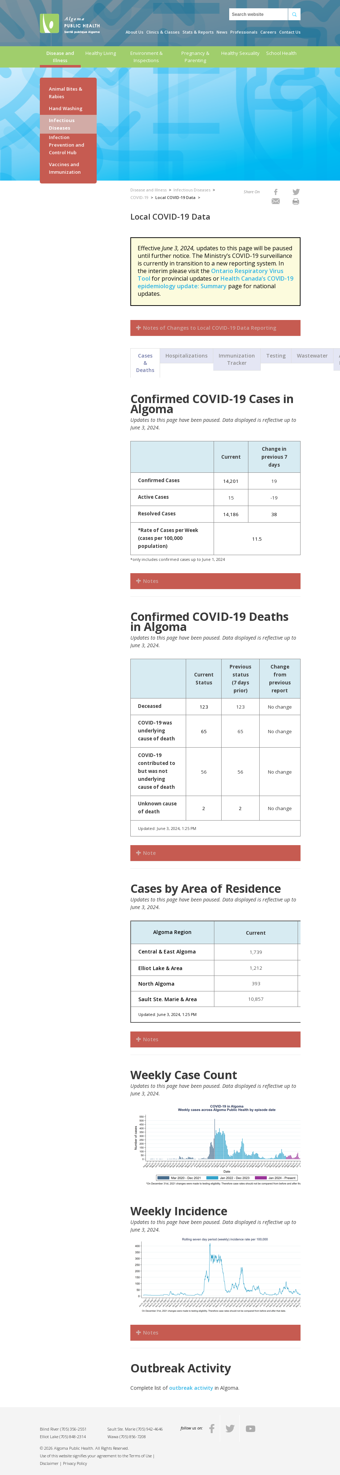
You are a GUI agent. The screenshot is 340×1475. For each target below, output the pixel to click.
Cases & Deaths (145, 362)
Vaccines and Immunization (65, 168)
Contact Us (290, 32)
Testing (276, 355)
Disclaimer (49, 1463)
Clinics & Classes (163, 32)
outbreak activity (191, 1387)
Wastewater (312, 355)
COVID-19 (139, 197)
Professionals (243, 32)
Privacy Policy (75, 1463)
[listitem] (276, 191)
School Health (281, 53)
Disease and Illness (60, 57)
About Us (134, 32)
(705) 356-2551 (73, 1429)
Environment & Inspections (146, 57)
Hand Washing (66, 108)
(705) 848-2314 (72, 1436)
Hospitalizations (186, 355)
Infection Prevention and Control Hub (66, 145)
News (222, 32)
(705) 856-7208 (132, 1436)
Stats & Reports (198, 32)
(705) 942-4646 (150, 1429)
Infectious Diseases (62, 124)
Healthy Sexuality (240, 53)
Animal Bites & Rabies (65, 93)
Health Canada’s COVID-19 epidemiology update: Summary (215, 282)
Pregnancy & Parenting (195, 57)
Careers (268, 32)
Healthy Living (100, 53)
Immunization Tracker (237, 359)
